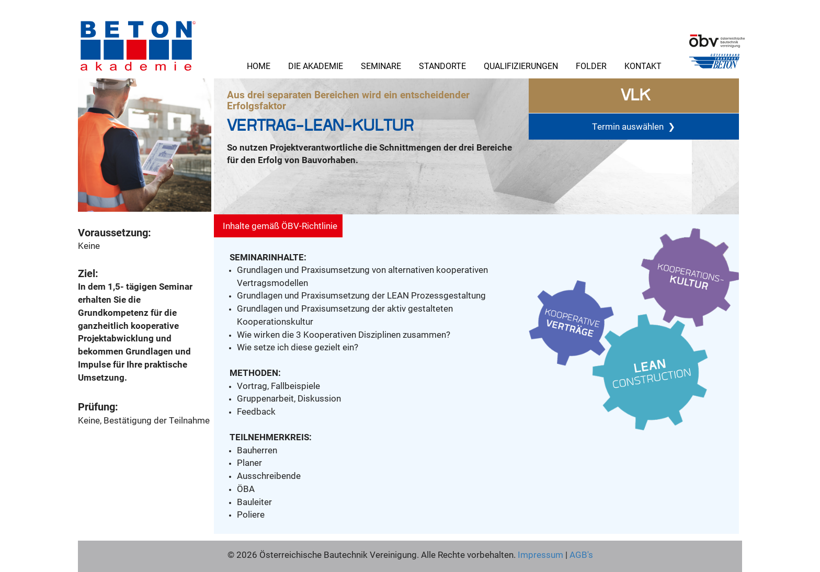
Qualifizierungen (521, 65)
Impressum (540, 554)
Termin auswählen (633, 126)
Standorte (442, 65)
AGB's (580, 554)
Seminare (381, 65)
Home (258, 65)
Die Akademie (315, 65)
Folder (591, 65)
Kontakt (643, 65)
